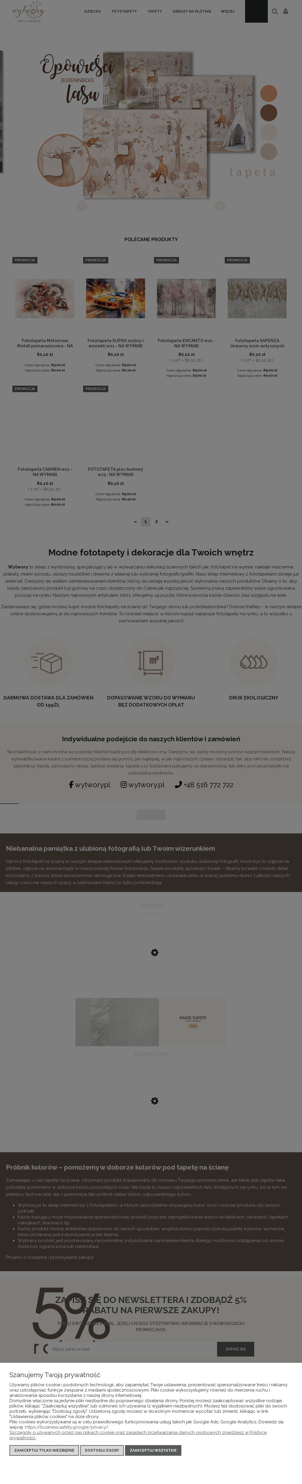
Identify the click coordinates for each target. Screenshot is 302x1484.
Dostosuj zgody (102, 1450)
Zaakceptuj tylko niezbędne (44, 1450)
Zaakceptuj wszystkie (153, 1450)
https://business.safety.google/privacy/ (67, 1427)
